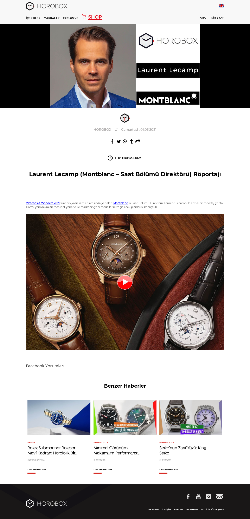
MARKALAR (51, 18)
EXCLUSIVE (70, 18)
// (125, 129)
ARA (200, 18)
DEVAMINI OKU (36, 469)
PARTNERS (192, 509)
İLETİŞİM (166, 509)
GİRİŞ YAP (217, 17)
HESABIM (153, 509)
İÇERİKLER (33, 18)
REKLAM (178, 509)
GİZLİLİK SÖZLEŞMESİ (212, 509)
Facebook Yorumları (45, 366)
